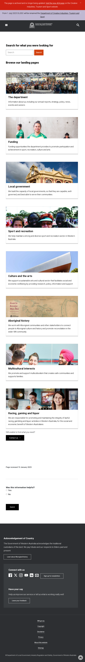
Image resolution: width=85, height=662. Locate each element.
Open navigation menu (5, 23)
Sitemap (41, 648)
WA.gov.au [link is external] (40, 621)
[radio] (6, 490)
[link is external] (10, 575)
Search (39, 52)
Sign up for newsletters (52, 576)
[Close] (80, 3)
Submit (12, 507)
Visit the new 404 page (55, 3)
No (8, 494)
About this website (40, 642)
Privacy (40, 637)
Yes (9, 490)
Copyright (41, 626)
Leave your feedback (19, 601)
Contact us (13, 438)
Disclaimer (40, 632)
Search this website (76, 23)
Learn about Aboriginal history (17, 557)
